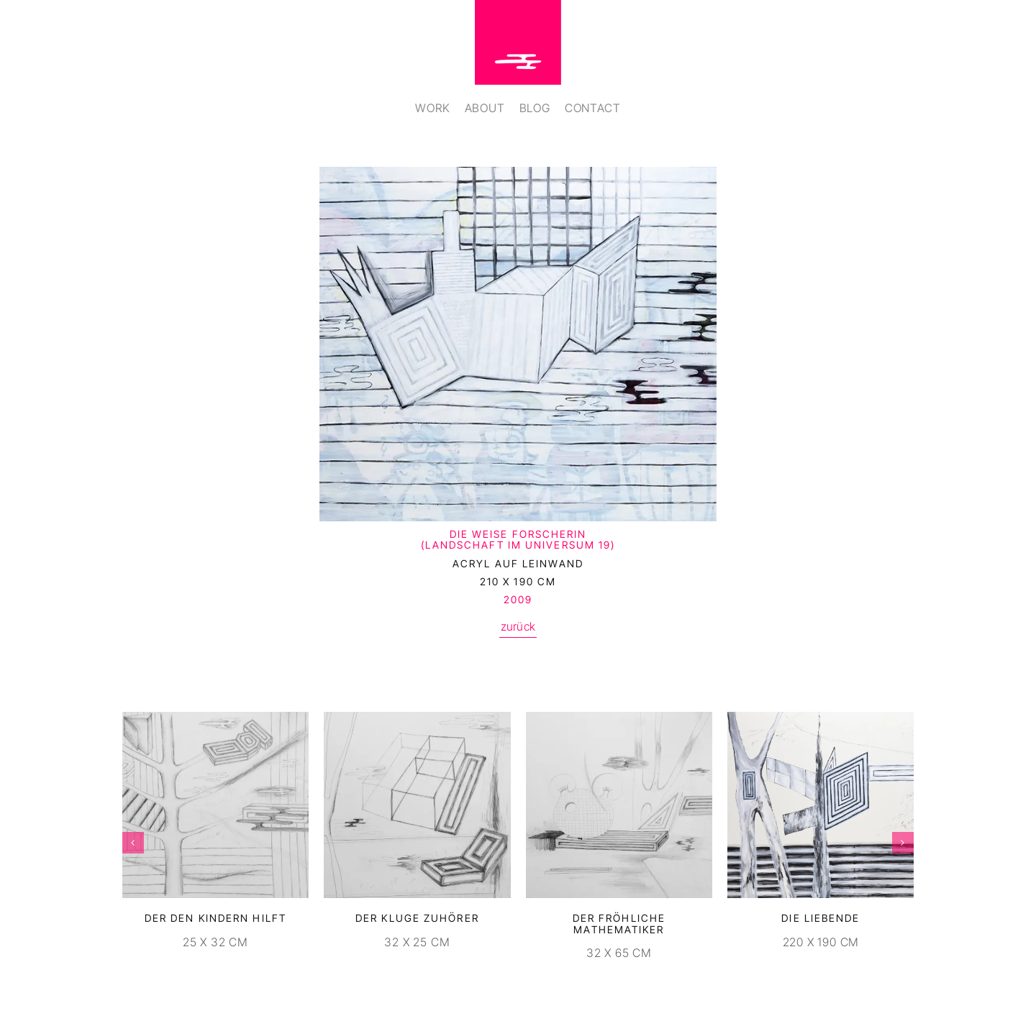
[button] (133, 842)
